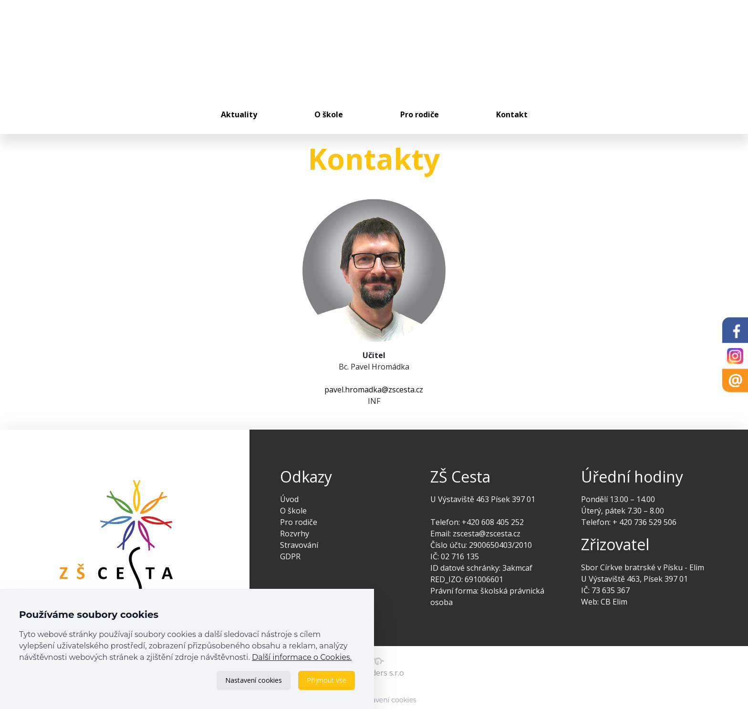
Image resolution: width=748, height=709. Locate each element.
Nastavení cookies (253, 680)
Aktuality (239, 114)
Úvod (289, 499)
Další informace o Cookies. (302, 657)
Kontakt (512, 114)
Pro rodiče (419, 114)
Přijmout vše (326, 680)
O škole (328, 114)
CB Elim (614, 601)
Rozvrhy (294, 533)
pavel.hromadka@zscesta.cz (373, 389)
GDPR (290, 556)
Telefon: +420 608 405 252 (477, 522)
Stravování (299, 545)
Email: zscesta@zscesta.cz (475, 533)
